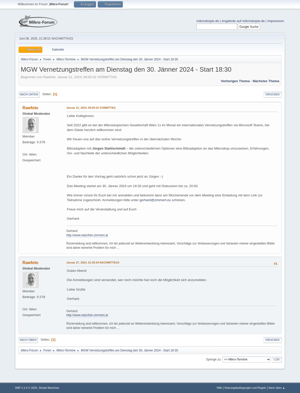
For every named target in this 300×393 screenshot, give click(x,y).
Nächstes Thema (266, 81)
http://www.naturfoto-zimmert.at (87, 235)
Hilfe (219, 387)
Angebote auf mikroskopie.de (243, 21)
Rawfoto (30, 108)
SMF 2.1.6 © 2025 (26, 387)
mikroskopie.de (207, 21)
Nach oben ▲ (276, 387)
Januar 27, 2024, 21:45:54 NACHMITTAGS (92, 262)
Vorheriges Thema (235, 81)
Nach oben (28, 339)
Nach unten (29, 94)
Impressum (275, 21)
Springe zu (213, 359)
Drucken (272, 94)
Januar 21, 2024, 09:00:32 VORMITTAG (91, 107)
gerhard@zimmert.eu (155, 200)
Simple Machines (49, 387)
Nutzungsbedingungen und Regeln (245, 387)
